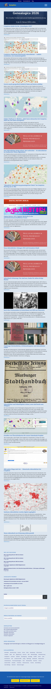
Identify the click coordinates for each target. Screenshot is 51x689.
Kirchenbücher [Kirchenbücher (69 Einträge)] (7, 658)
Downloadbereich (26, 1)
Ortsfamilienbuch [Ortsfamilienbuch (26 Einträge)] (8, 660)
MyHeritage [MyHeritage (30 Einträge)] (29, 658)
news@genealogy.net (40, 643)
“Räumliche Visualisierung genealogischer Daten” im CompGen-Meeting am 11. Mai (24, 186)
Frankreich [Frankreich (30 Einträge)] (13, 656)
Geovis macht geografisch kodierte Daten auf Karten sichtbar (23, 84)
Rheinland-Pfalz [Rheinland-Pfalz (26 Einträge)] (29, 660)
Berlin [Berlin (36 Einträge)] (27, 652)
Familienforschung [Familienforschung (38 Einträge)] (41, 654)
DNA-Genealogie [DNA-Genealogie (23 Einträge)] (34, 654)
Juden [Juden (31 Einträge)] (43, 656)
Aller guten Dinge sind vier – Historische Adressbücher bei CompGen (22, 470)
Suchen (5, 594)
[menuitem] (45, 5)
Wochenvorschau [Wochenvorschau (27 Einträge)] (26, 662)
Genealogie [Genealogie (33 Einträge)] (30, 656)
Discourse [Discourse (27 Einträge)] (24, 654)
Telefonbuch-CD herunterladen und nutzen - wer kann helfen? (16, 581)
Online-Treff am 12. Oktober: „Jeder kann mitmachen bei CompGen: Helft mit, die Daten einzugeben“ (25, 119)
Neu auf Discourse (10, 552)
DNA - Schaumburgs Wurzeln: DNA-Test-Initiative (13, 554)
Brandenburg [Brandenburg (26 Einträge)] (32, 652)
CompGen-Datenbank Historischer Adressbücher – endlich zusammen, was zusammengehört (22, 55)
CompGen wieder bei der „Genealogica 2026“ (18, 26)
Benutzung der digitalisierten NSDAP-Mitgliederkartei (14, 564)
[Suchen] (45, 597)
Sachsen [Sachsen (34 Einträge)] (40, 660)
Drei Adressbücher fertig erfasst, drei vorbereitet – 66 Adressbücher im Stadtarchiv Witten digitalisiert (25, 151)
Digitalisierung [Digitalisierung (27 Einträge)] (18, 654)
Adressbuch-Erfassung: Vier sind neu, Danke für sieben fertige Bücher (23, 279)
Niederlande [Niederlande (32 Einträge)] (34, 658)
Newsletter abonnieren (9, 632)
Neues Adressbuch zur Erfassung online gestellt (19, 533)
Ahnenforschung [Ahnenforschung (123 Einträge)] (13, 652)
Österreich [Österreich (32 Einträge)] (14, 664)
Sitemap (19, 1)
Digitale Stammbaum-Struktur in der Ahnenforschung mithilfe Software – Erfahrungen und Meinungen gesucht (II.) (24, 569)
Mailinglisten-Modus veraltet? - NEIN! (11, 587)
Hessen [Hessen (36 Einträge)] (39, 656)
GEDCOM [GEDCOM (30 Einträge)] (18, 656)
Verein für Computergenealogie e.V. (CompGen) (18, 685)
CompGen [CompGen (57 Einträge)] (6, 654)
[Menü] (45, 5)
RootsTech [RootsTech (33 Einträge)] (35, 660)
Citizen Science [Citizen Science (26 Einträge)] (39, 652)
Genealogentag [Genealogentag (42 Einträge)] (24, 656)
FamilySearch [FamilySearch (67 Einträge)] (7, 656)
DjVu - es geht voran (8, 585)
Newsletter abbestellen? (9, 634)
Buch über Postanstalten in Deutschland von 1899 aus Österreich (24, 310)
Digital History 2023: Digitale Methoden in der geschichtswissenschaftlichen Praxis (18, 217)
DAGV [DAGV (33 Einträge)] (11, 654)
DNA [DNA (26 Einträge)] (28, 654)
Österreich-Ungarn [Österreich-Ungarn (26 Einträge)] (20, 664)
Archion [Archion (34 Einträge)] (23, 652)
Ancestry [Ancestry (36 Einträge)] (19, 652)
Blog (33, 1)
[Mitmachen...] (15, 680)
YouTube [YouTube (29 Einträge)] (32, 662)
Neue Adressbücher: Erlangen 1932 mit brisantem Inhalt (21, 248)
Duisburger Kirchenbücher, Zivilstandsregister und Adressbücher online (24, 346)
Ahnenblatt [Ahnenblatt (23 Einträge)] (7, 652)
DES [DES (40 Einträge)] (14, 654)
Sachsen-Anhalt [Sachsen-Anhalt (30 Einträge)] (7, 662)
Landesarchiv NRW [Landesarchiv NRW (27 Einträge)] (17, 658)
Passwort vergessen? (8, 635)
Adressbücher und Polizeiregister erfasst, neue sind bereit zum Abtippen (24, 405)
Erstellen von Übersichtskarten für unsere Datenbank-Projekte (23, 435)
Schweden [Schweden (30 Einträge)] (13, 662)
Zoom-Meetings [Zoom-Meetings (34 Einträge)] (7, 664)
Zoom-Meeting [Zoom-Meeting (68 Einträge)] (38, 662)
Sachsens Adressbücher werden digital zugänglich (20, 512)
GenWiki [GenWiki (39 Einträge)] (35, 656)
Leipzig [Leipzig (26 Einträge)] (24, 658)
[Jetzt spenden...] (35, 680)
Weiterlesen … (7, 34)
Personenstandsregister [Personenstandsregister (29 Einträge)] (16, 660)
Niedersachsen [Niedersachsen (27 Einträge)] (41, 658)
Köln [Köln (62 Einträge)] (12, 658)
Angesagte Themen (10, 576)
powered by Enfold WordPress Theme (34, 685)
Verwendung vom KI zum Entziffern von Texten (13, 583)
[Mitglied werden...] (25, 680)
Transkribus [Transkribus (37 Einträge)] (19, 662)
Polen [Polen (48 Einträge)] (24, 660)
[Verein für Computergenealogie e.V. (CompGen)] (21, 5)
